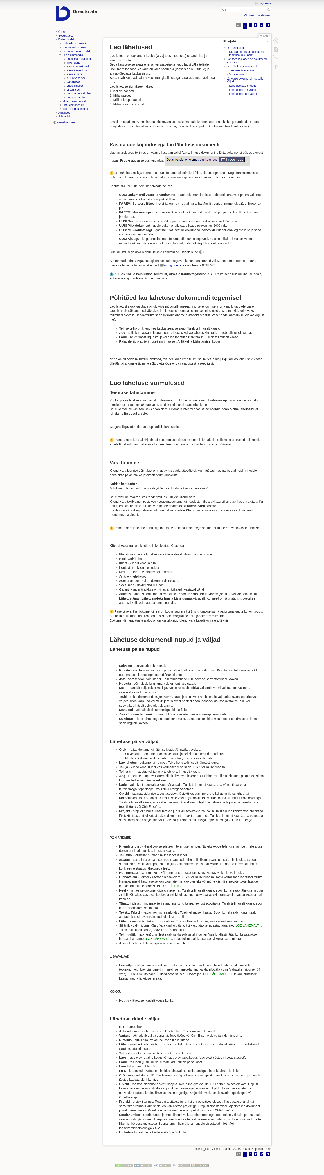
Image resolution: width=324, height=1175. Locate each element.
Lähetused (73, 82)
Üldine (62, 31)
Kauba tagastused (78, 66)
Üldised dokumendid (75, 43)
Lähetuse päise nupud (242, 85)
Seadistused (66, 35)
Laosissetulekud (76, 97)
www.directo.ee (66, 122)
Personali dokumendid (76, 51)
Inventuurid (73, 62)
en (239, 25)
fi (250, 25)
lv (262, 25)
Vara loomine (237, 74)
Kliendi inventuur (77, 70)
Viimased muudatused (257, 15)
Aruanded (64, 112)
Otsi (269, 9)
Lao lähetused (235, 47)
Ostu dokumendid (73, 105)
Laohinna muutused (79, 58)
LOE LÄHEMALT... (174, 886)
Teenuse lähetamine (241, 70)
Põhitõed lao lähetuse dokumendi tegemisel (247, 61)
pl (268, 25)
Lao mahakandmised (79, 93)
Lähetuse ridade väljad (243, 93)
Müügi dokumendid (74, 101)
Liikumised (73, 89)
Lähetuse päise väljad (242, 89)
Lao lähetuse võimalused (242, 66)
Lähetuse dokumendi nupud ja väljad (245, 80)
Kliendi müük (74, 74)
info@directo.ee (175, 265)
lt (256, 25)
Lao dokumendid (73, 55)
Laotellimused (75, 85)
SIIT (206, 252)
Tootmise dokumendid (76, 109)
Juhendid (64, 116)
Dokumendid (66, 39)
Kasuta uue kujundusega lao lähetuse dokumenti (246, 53)
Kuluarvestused (76, 78)
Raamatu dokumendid (76, 47)
